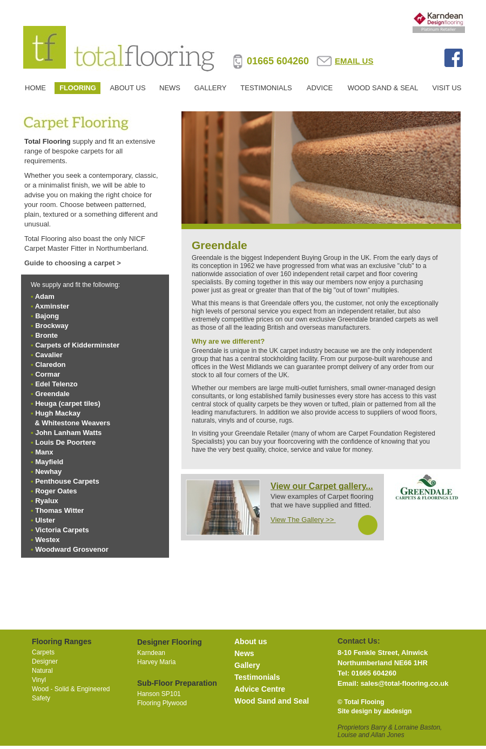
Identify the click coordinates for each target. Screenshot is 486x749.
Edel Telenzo (56, 384)
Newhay (48, 471)
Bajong (47, 316)
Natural (42, 670)
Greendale (52, 394)
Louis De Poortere (65, 442)
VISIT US (447, 88)
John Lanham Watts (68, 433)
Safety (41, 698)
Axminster (52, 306)
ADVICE (320, 88)
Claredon (50, 364)
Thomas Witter (59, 510)
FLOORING (77, 88)
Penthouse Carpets (67, 481)
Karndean (151, 653)
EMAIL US (354, 60)
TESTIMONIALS (266, 88)
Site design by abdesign (374, 711)
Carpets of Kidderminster (77, 345)
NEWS (169, 88)
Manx (44, 452)
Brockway (51, 326)
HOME (35, 88)
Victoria (62, 530)
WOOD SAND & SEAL (383, 88)
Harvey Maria (156, 662)
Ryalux (46, 501)
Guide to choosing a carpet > (72, 263)
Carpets (43, 652)
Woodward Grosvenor (72, 549)
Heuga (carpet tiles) (67, 403)
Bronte (46, 335)
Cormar (47, 374)
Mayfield (49, 462)
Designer (45, 661)
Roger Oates (56, 491)
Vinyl (39, 680)
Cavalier (49, 355)
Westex (47, 540)
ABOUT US (127, 88)
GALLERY (210, 88)
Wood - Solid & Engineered (71, 689)
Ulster (45, 520)
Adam (45, 296)
